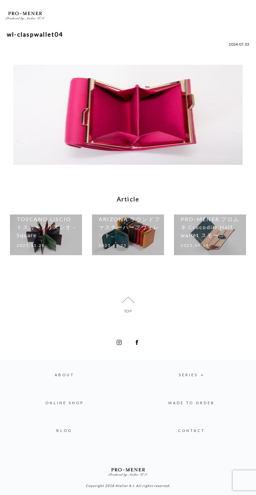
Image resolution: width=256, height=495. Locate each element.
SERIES (191, 375)
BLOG (64, 430)
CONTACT (191, 430)
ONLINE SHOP (64, 403)
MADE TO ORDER (191, 403)
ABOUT (64, 375)
